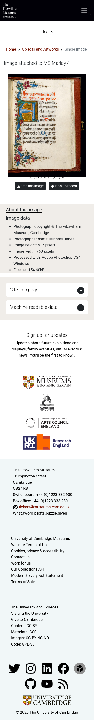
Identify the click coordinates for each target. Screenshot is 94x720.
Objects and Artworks (40, 49)
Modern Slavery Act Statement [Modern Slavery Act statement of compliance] (37, 575)
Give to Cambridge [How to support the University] (27, 619)
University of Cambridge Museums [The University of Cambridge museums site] (40, 538)
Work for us (21, 563)
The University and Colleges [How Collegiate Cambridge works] (34, 607)
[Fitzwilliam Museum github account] (31, 683)
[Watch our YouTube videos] (47, 683)
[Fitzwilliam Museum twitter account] (15, 668)
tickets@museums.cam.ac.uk (44, 507)
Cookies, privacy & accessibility (37, 551)
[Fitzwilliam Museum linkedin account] (64, 668)
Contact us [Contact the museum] (20, 557)
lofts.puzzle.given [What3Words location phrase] (52, 513)
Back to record (64, 186)
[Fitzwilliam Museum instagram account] (31, 668)
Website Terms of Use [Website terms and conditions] (30, 544)
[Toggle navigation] (84, 10)
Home (11, 49)
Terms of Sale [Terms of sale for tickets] (23, 582)
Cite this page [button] (24, 290)
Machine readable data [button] (34, 307)
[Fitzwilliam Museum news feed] (63, 683)
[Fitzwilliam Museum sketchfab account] (79, 668)
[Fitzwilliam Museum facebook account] (47, 668)
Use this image (30, 186)
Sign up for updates (47, 335)
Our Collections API (27, 569)
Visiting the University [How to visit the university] (29, 613)
